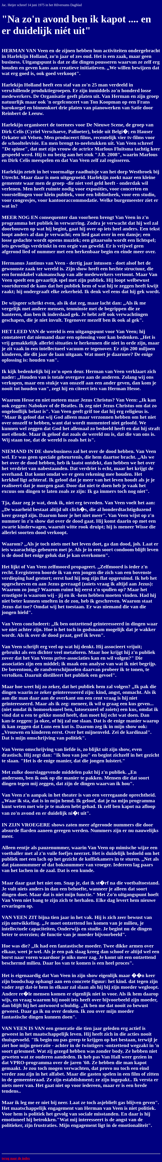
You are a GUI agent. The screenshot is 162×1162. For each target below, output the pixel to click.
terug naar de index (16, 1158)
